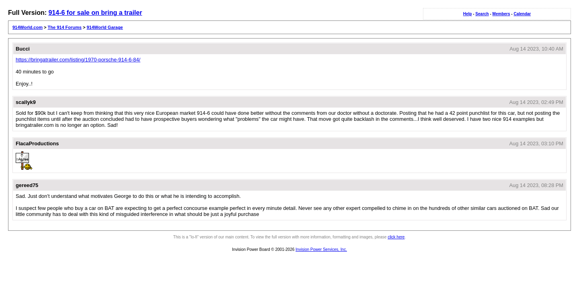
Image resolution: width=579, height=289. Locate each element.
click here (396, 237)
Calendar (522, 14)
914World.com (27, 27)
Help (467, 14)
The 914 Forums (65, 27)
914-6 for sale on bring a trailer (95, 12)
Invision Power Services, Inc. (321, 249)
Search (482, 14)
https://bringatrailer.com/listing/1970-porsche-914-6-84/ (78, 60)
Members (501, 14)
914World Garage (104, 27)
